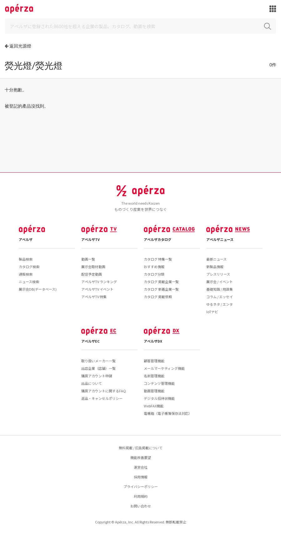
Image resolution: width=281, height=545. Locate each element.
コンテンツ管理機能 (159, 383)
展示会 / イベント (219, 281)
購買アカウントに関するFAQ (103, 390)
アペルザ (26, 239)
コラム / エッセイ (219, 296)
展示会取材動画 (93, 266)
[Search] (140, 26)
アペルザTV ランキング (99, 281)
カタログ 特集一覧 (158, 259)
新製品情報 (214, 266)
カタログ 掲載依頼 (158, 296)
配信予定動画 (91, 274)
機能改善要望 (140, 457)
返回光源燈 (20, 45)
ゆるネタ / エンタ (219, 304)
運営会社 (141, 467)
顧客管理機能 (154, 360)
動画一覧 (88, 259)
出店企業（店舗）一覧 (98, 368)
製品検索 (26, 259)
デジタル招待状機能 (159, 398)
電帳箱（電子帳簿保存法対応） (168, 413)
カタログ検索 (29, 266)
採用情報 (141, 476)
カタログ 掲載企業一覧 (161, 281)
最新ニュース (216, 259)
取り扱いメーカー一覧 (98, 360)
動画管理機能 (154, 390)
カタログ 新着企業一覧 (161, 289)
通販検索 (26, 274)
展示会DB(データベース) (38, 289)
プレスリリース (218, 274)
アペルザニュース (219, 239)
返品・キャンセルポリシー (102, 398)
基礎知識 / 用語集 (219, 289)
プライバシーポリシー (140, 486)
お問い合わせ (140, 505)
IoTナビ (212, 311)
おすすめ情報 (154, 266)
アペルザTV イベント (97, 289)
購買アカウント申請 (96, 375)
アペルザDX (153, 341)
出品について (91, 383)
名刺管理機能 (154, 375)
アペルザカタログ (157, 239)
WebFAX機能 (153, 405)
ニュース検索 (29, 281)
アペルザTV (90, 239)
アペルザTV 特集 (94, 296)
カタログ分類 (154, 274)
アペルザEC (90, 341)
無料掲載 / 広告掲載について (141, 447)
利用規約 (141, 496)
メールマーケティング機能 (164, 368)
